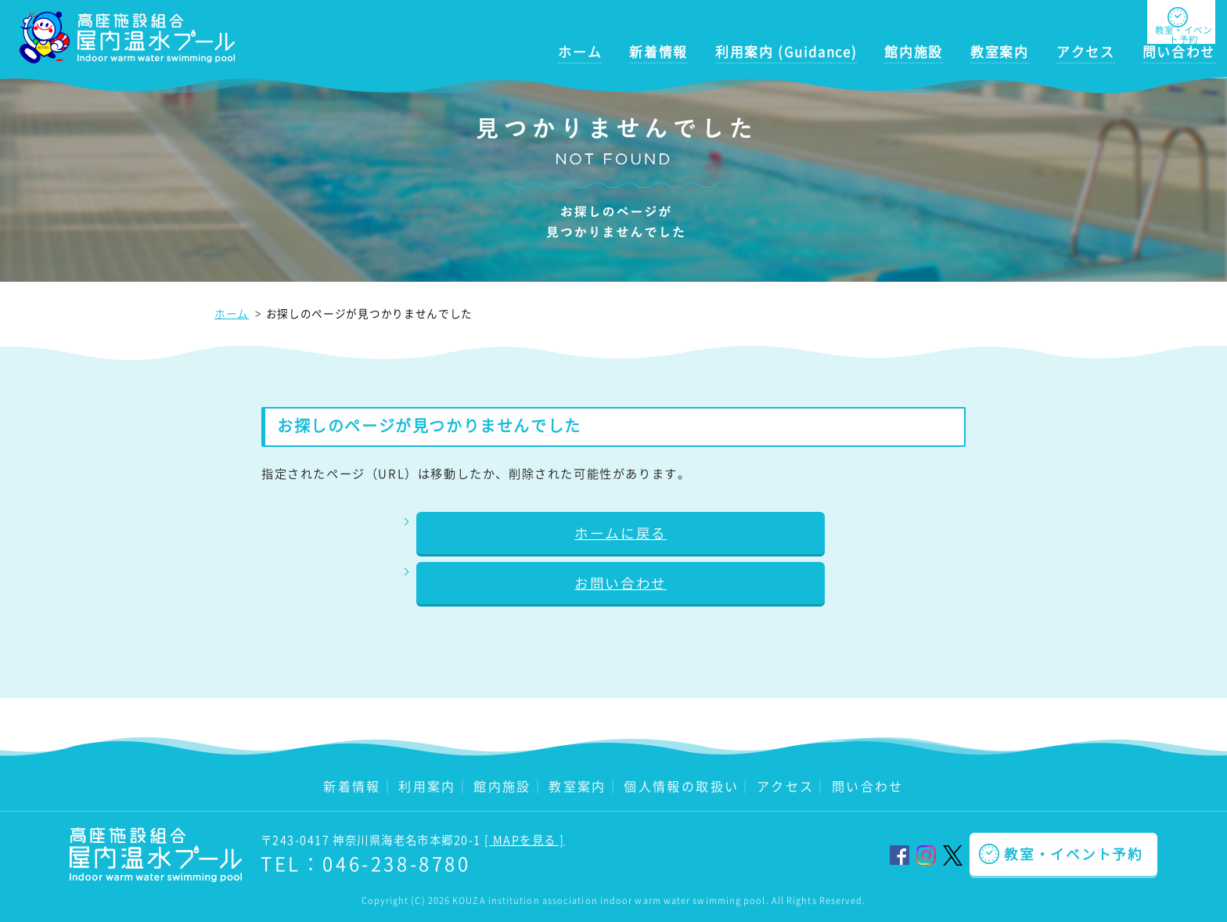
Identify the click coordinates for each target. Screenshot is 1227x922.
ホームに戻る (620, 533)
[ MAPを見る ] (524, 839)
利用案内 (427, 785)
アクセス (1085, 51)
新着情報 (658, 51)
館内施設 (913, 51)
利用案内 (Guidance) (786, 51)
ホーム (580, 51)
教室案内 (999, 51)
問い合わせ (1178, 51)
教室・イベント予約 (1073, 854)
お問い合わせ (620, 583)
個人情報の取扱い (681, 785)
